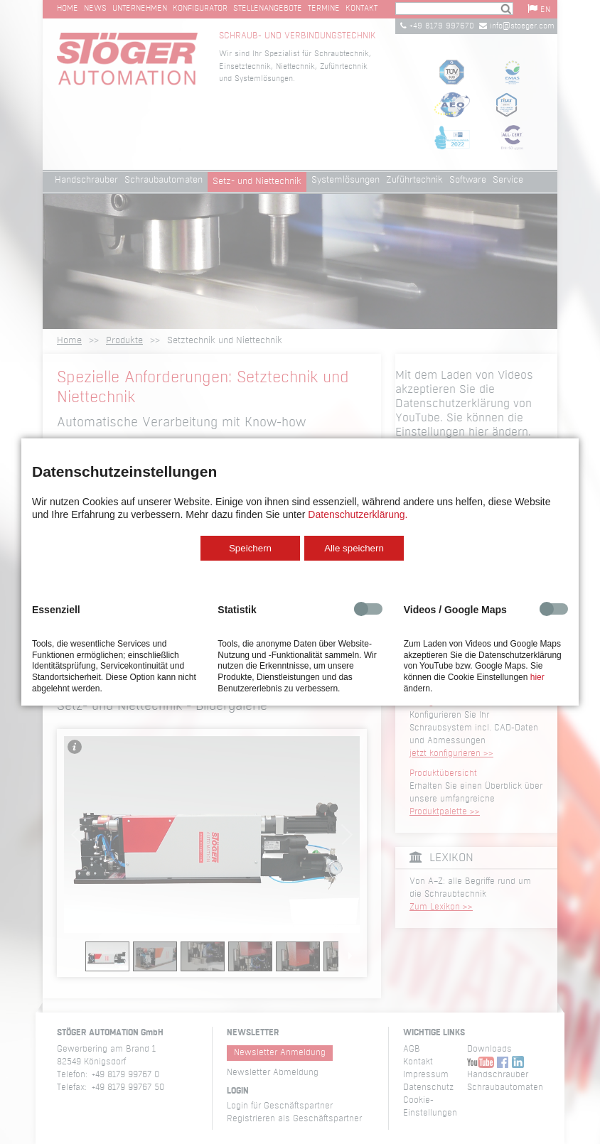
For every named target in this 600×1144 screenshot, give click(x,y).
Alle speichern (354, 548)
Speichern (250, 548)
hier (537, 677)
